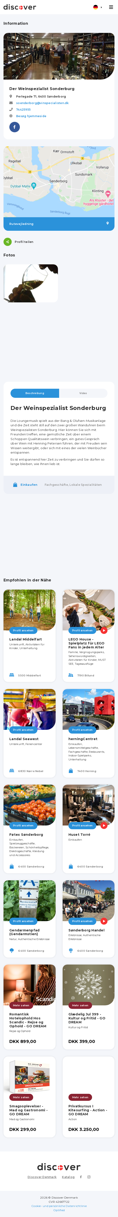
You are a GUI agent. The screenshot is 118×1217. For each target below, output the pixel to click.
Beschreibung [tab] (34, 393)
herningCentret (83, 739)
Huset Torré (79, 834)
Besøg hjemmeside (31, 116)
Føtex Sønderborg (26, 834)
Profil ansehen (23, 630)
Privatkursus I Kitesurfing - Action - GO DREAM (87, 1110)
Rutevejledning (59, 224)
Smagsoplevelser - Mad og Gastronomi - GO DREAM (28, 1110)
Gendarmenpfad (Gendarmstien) (24, 932)
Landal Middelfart (25, 639)
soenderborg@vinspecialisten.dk (42, 103)
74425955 (23, 109)
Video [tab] (83, 393)
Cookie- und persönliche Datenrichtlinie (59, 1206)
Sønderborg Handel (86, 930)
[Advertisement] (59, 342)
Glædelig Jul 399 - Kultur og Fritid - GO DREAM (86, 1018)
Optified (59, 1210)
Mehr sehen (21, 1005)
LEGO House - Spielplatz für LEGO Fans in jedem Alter (86, 643)
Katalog (68, 1177)
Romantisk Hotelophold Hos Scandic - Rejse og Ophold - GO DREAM (27, 1020)
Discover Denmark (42, 1177)
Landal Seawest (24, 739)
